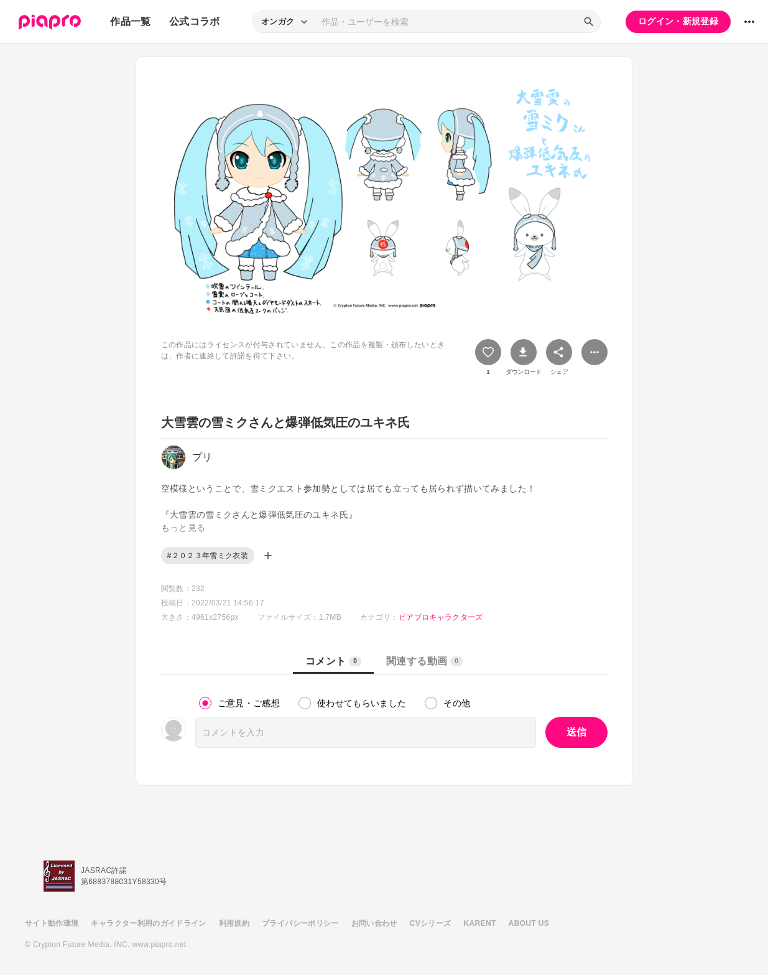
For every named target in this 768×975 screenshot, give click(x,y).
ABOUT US (529, 923)
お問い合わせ (374, 923)
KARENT (480, 923)
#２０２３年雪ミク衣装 (208, 555)
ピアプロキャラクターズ (441, 617)
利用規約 (234, 923)
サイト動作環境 (51, 923)
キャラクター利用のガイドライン (148, 923)
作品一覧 (130, 21)
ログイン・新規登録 (678, 21)
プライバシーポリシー (300, 923)
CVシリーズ (430, 923)
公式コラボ (194, 21)
